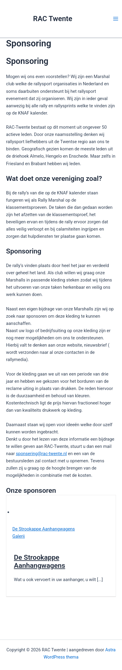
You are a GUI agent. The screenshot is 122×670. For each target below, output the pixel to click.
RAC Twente (52, 18)
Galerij (18, 536)
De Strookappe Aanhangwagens (43, 529)
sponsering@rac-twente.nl (41, 453)
